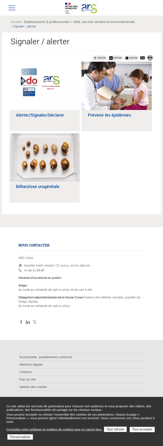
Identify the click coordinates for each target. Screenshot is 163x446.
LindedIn (28, 322)
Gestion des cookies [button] (33, 387)
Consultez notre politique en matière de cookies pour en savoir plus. (54, 429)
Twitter (34, 322)
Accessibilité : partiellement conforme (45, 357)
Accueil (16, 22)
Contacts (25, 372)
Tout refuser (115, 429)
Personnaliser (20, 437)
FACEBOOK (21, 322)
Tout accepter (142, 429)
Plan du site (27, 379)
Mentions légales (31, 364)
